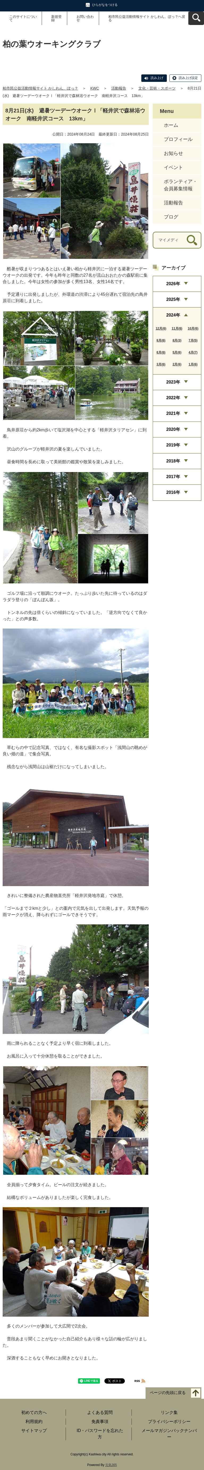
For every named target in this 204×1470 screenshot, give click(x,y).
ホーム (171, 125)
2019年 (173, 445)
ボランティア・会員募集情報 (180, 185)
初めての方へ (34, 1412)
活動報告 (118, 88)
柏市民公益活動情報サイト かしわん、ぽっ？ (40, 88)
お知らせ (173, 153)
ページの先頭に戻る (168, 1393)
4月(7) (193, 352)
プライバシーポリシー (169, 1421)
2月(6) (177, 364)
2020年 (173, 429)
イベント (173, 167)
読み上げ (157, 78)
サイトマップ (34, 1430)
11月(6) (177, 328)
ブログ (171, 217)
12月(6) (161, 328)
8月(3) (177, 340)
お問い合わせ (85, 18)
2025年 (173, 299)
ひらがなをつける (105, 5)
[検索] (192, 240)
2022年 (173, 397)
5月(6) (177, 352)
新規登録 (56, 18)
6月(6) (160, 352)
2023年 (173, 382)
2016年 (173, 492)
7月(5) (193, 340)
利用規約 (34, 1421)
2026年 (173, 283)
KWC (94, 88)
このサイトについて (23, 18)
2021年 (173, 413)
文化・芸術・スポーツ (157, 88)
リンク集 (169, 1412)
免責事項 (99, 1421)
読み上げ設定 (188, 78)
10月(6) (193, 328)
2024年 (173, 315)
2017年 (173, 476)
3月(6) (160, 364)
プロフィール (178, 139)
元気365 (111, 1465)
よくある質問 (100, 1412)
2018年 (173, 461)
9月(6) (160, 340)
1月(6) (193, 364)
